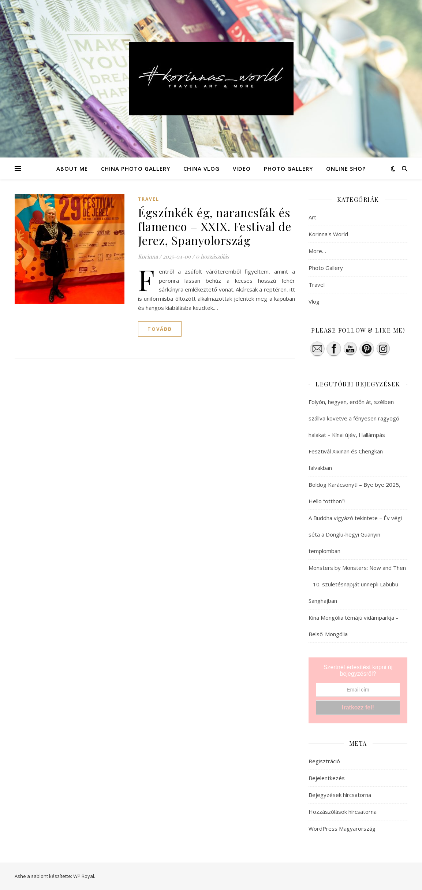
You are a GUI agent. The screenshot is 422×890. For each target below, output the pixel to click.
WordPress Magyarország (342, 828)
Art (312, 217)
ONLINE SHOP (346, 168)
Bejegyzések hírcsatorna (340, 794)
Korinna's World (328, 234)
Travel (148, 199)
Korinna (148, 256)
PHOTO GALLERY (288, 168)
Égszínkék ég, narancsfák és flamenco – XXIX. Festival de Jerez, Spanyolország (214, 226)
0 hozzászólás (212, 256)
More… (317, 251)
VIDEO (242, 168)
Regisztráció (324, 761)
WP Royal (83, 876)
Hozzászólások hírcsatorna (343, 811)
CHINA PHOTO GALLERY (135, 168)
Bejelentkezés (327, 778)
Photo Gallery (326, 267)
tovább (159, 329)
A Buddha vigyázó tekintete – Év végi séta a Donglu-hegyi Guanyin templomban (355, 534)
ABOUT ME (72, 168)
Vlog (314, 301)
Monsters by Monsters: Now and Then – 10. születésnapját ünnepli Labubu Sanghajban (357, 584)
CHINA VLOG (201, 168)
